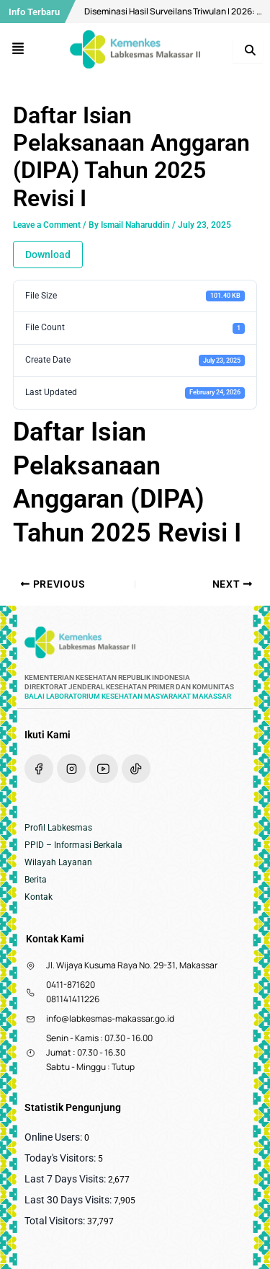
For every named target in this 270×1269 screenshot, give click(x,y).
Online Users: (54, 1137)
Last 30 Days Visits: (69, 1200)
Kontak (38, 897)
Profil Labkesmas (58, 828)
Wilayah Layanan (58, 862)
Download (48, 254)
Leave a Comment (47, 225)
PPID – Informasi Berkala (73, 845)
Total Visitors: (55, 1220)
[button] (18, 49)
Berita (35, 880)
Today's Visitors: (61, 1158)
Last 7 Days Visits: (66, 1179)
